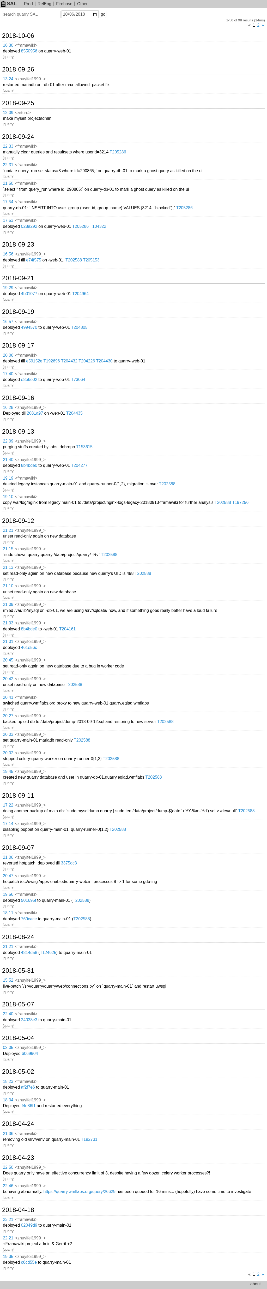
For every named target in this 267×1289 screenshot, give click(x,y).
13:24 (8, 79)
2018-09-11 (18, 795)
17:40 (8, 374)
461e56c (29, 647)
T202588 (73, 260)
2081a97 (35, 413)
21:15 (8, 549)
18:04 (8, 1100)
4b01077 (29, 293)
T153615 (84, 447)
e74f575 (33, 260)
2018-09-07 (18, 848)
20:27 (8, 716)
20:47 (8, 876)
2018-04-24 (18, 1124)
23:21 (8, 1219)
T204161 (67, 629)
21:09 (8, 604)
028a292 (29, 226)
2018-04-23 (18, 1158)
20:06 (8, 355)
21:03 (8, 623)
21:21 (8, 530)
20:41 (8, 697)
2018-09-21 (18, 278)
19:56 (8, 894)
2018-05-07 (18, 1004)
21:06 (8, 857)
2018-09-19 (18, 312)
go (103, 14)
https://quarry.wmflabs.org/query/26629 (80, 1191)
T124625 (48, 952)
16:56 (8, 254)
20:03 (8, 734)
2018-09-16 (18, 398)
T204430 (104, 361)
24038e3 (29, 1020)
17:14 (8, 823)
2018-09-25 (18, 103)
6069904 (30, 1053)
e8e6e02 (29, 379)
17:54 (8, 202)
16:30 (8, 45)
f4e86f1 (28, 1105)
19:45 (8, 771)
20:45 (8, 660)
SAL (9, 3)
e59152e (34, 361)
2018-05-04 (18, 1038)
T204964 (80, 293)
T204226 (86, 361)
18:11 (8, 913)
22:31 (8, 165)
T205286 (118, 152)
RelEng (44, 4)
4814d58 (29, 952)
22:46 (8, 1186)
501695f (28, 900)
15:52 (8, 980)
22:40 (8, 1014)
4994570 (29, 327)
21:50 (8, 183)
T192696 (52, 361)
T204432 (69, 361)
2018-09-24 (18, 137)
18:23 (8, 1081)
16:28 (8, 407)
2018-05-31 (18, 971)
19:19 (8, 478)
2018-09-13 (18, 431)
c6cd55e (29, 1262)
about (255, 1284)
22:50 (8, 1167)
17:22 (8, 805)
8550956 (29, 51)
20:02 (8, 753)
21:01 (8, 641)
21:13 (8, 567)
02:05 (8, 1047)
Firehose (64, 4)
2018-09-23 (18, 244)
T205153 (91, 260)
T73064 (78, 379)
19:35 (8, 1256)
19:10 (8, 496)
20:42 (8, 679)
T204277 (79, 465)
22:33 (8, 146)
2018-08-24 (18, 937)
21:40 (8, 459)
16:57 (8, 321)
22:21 (8, 1238)
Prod (28, 4)
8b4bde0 (29, 465)
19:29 (8, 287)
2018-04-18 (18, 1210)
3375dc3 (69, 863)
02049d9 (29, 1225)
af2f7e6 (28, 1087)
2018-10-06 (18, 36)
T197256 (240, 502)
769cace (29, 919)
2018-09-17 (18, 345)
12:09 (8, 112)
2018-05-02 (18, 1072)
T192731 (89, 1139)
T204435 (74, 413)
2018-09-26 (18, 69)
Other (82, 4)
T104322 (98, 226)
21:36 (8, 1133)
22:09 (8, 441)
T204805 (79, 327)
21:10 (8, 586)
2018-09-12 (18, 521)
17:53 (8, 220)
